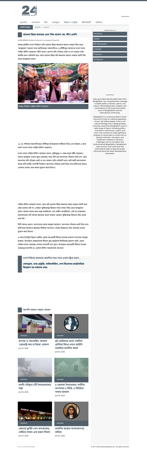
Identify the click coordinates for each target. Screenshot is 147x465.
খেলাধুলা (55, 22)
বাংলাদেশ (35, 22)
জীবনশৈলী (86, 22)
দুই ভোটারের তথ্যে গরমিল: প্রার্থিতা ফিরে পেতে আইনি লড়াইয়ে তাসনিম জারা (69, 344)
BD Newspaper (100, 44)
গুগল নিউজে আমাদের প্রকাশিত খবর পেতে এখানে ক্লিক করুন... (52, 258)
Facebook (97, 33)
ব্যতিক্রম (98, 22)
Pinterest (97, 54)
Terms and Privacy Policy (26, 447)
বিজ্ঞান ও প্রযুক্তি (70, 22)
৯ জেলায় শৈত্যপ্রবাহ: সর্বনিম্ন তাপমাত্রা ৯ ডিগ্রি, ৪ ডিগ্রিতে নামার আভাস (70, 388)
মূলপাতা (23, 22)
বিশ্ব (45, 22)
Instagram (98, 59)
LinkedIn (97, 49)
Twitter (96, 39)
